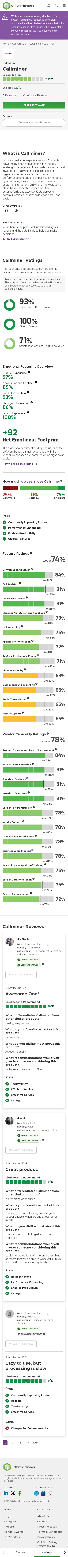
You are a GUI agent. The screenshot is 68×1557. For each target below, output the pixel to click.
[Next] (28, 1442)
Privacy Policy (46, 1537)
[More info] (29, 372)
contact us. (25, 30)
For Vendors (12, 1537)
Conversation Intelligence (26, 43)
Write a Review (34, 95)
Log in (8, 1516)
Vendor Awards (14, 1531)
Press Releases (47, 1526)
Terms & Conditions (49, 1531)
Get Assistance (16, 239)
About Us (43, 1516)
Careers (42, 1521)
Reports (9, 1526)
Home (6, 43)
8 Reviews (9, 95)
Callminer (49, 43)
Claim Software (34, 105)
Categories (11, 1521)
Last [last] (35, 1442)
